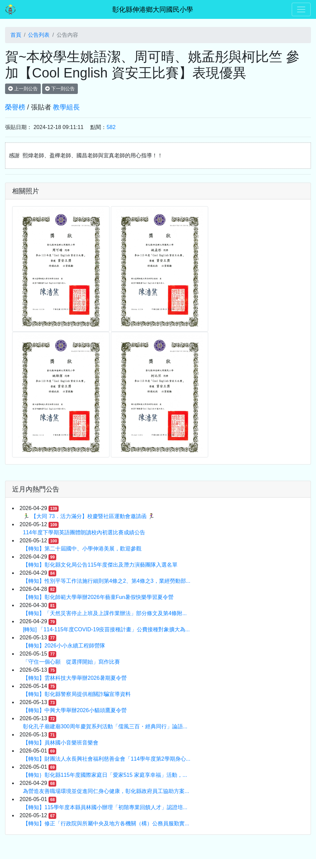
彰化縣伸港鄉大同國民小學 (152, 9)
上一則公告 (23, 88)
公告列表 (39, 35)
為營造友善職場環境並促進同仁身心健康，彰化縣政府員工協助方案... (106, 791)
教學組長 (66, 107)
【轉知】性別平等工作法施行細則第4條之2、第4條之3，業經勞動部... (106, 581)
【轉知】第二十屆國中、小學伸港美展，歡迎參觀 (82, 548)
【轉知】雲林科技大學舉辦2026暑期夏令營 (75, 678)
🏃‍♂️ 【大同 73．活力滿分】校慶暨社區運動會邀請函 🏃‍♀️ (89, 516)
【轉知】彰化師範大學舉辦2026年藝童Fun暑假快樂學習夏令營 (98, 597)
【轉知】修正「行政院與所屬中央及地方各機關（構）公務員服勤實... (106, 823)
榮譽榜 (15, 107)
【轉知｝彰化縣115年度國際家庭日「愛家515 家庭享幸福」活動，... (105, 775)
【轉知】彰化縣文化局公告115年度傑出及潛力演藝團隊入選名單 (100, 565)
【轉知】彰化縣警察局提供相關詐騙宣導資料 (77, 694)
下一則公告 (60, 88)
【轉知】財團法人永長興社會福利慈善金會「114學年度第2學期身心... (106, 759)
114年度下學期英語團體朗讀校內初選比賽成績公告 (84, 532)
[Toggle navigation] (301, 9)
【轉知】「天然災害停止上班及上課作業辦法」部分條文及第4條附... (105, 613)
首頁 (15, 35)
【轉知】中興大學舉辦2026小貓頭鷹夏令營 (75, 710)
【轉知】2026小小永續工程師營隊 (64, 645)
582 (111, 127)
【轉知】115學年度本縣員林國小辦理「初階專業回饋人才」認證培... (105, 807)
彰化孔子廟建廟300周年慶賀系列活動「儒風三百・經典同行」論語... (105, 726)
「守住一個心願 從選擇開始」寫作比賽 (71, 662)
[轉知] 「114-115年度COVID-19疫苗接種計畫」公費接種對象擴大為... (106, 629)
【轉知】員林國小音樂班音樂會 (60, 742)
